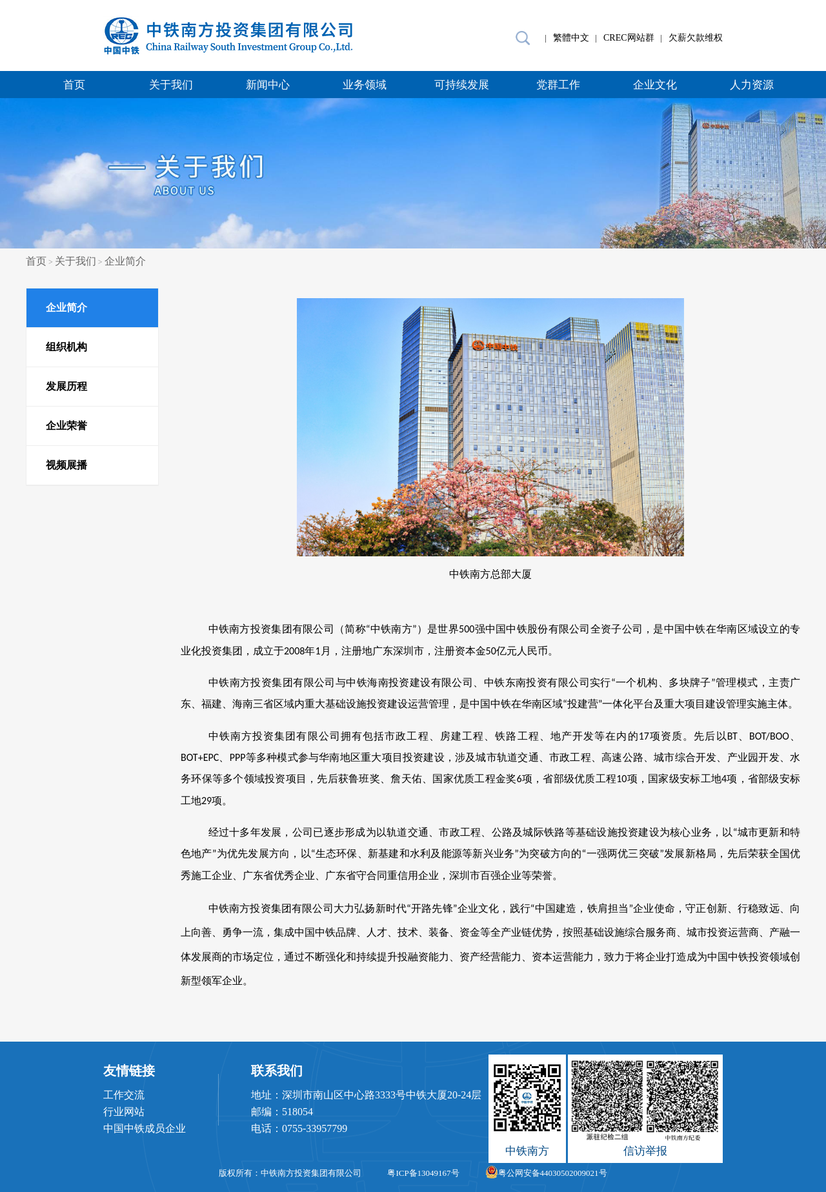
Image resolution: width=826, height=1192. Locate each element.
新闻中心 (268, 85)
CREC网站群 (628, 38)
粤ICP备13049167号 (423, 1173)
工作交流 (124, 1094)
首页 (74, 85)
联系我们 (277, 1071)
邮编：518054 (282, 1111)
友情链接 (129, 1071)
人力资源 (752, 85)
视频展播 (66, 465)
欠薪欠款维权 (696, 38)
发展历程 (66, 386)
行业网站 (124, 1111)
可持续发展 (461, 85)
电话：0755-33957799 (299, 1128)
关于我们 (171, 85)
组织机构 (66, 346)
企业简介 (125, 261)
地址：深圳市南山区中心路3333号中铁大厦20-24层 (366, 1094)
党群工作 (558, 85)
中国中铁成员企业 (144, 1128)
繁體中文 (571, 38)
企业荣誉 (66, 425)
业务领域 (365, 85)
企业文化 (655, 85)
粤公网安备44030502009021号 (546, 1173)
